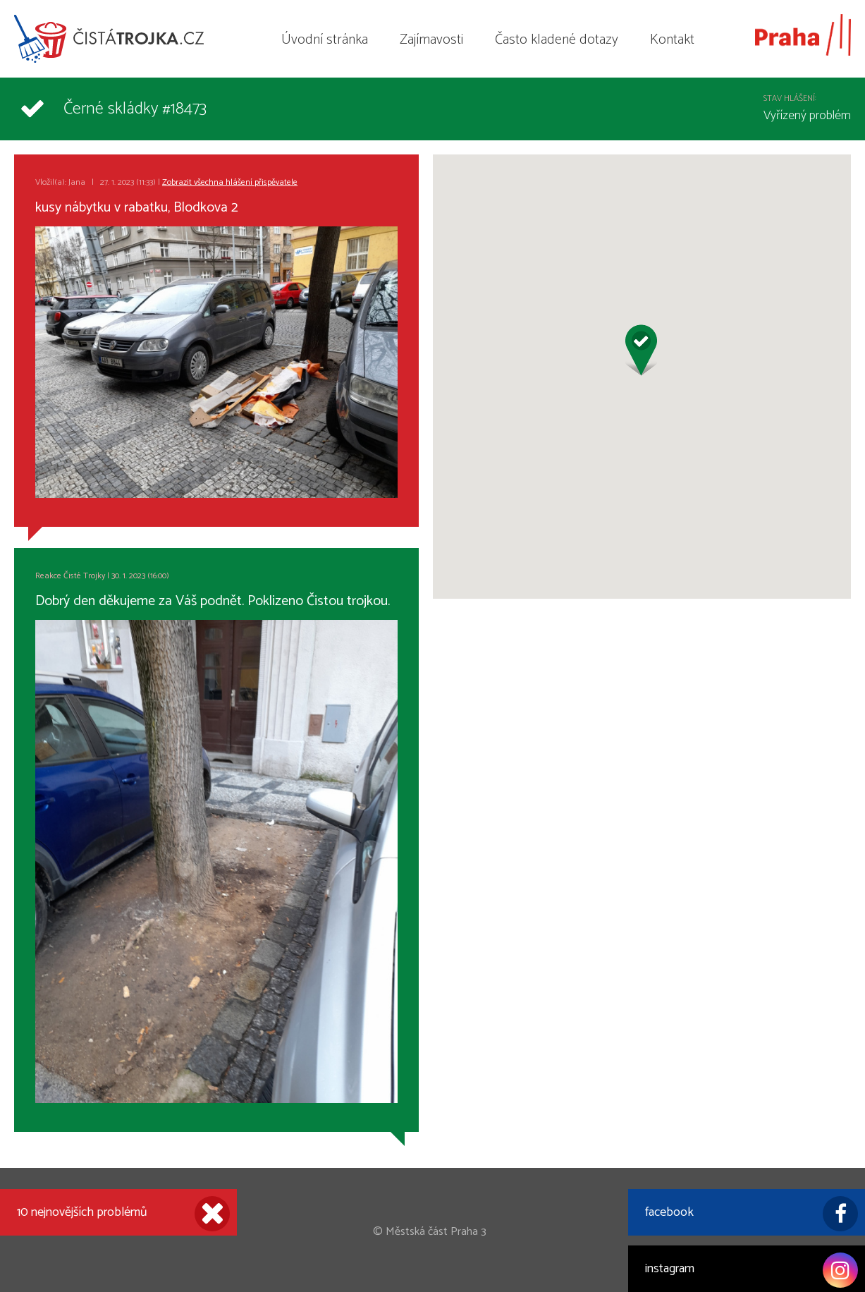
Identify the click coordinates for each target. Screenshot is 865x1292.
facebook (751, 1213)
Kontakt (672, 39)
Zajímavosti (431, 39)
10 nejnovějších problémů (123, 1213)
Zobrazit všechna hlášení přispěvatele (229, 182)
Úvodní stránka (324, 39)
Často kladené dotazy (556, 39)
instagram (751, 1270)
